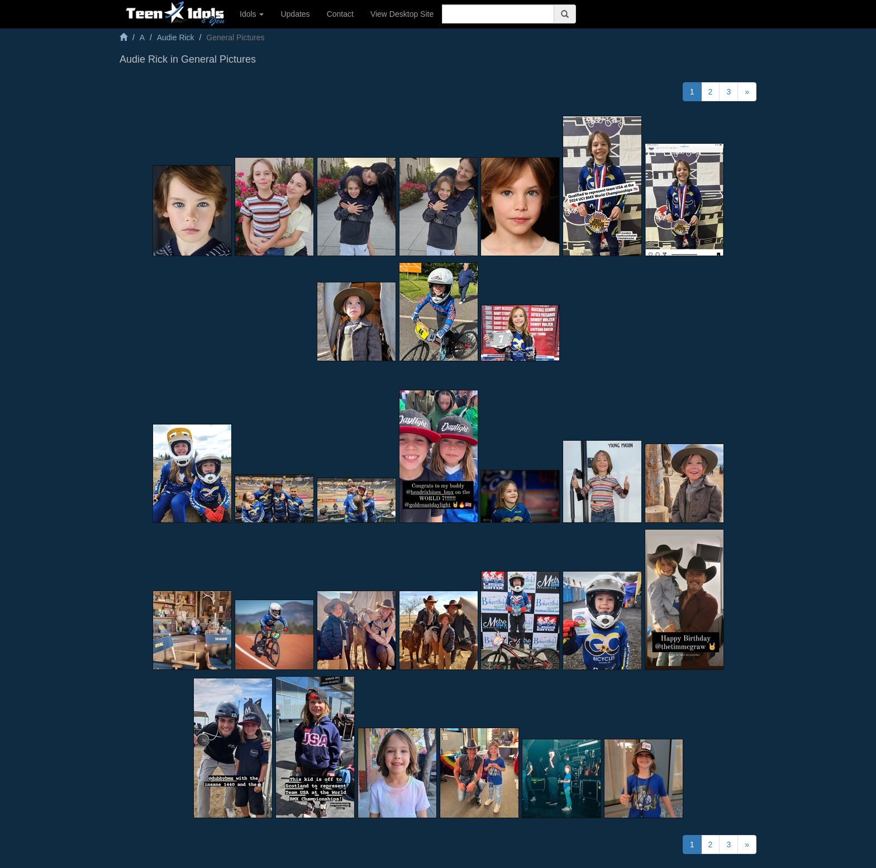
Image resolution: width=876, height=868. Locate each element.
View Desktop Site (402, 14)
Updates (295, 14)
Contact (340, 14)
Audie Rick (175, 37)
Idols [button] (252, 14)
